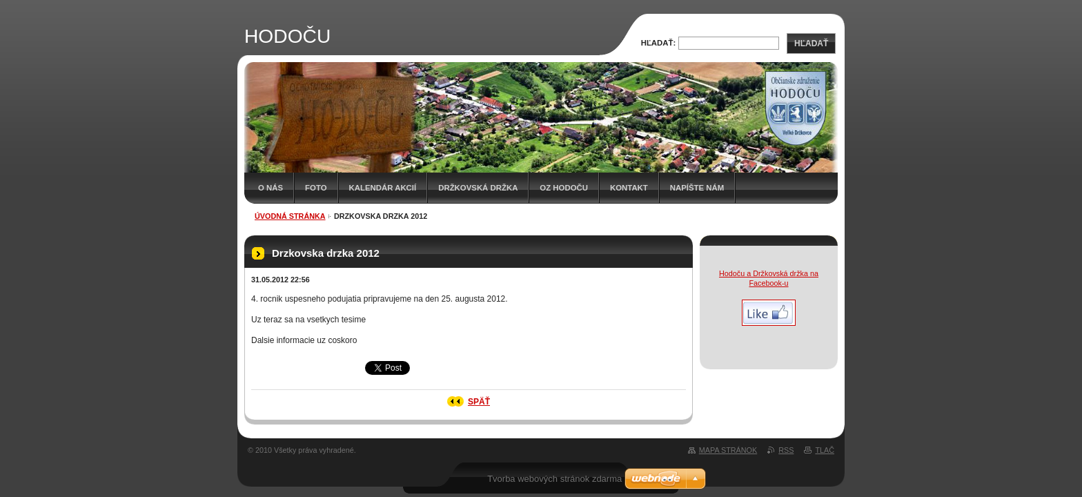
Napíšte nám (697, 188)
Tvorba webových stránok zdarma (554, 479)
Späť (479, 402)
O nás (270, 188)
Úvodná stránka (290, 216)
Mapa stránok (728, 450)
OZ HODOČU (564, 188)
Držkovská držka (478, 188)
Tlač (824, 450)
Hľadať (811, 43)
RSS (786, 450)
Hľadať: (658, 43)
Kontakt (629, 188)
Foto (315, 188)
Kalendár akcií (383, 188)
